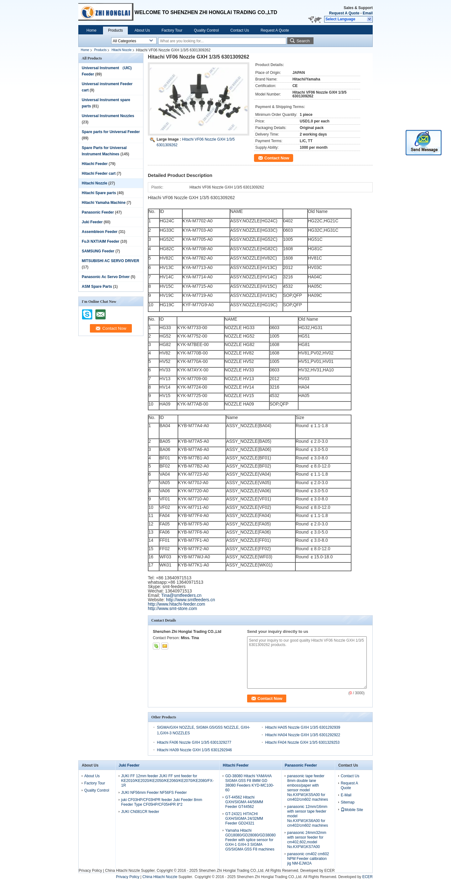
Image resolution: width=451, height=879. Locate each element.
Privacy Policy (90, 870)
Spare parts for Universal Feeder (111, 132)
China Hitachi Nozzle (122, 870)
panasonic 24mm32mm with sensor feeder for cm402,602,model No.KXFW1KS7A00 (306, 839)
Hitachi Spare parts (99, 193)
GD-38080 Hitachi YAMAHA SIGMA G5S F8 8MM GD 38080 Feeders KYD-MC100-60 (249, 783)
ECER (329, 870)
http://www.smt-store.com (172, 608)
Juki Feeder (92, 222)
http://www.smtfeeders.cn (190, 599)
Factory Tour (172, 30)
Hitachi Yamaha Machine (104, 202)
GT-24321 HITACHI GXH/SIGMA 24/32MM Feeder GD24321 (244, 818)
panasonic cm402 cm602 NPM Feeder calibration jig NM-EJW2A (308, 859)
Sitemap (348, 802)
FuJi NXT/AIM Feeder (100, 241)
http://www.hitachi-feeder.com (176, 604)
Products (115, 30)
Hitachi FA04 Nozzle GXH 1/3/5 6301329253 (302, 742)
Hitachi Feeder (95, 164)
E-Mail (346, 795)
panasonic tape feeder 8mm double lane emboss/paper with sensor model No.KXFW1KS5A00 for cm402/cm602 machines (307, 788)
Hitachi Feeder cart (99, 173)
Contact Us (240, 30)
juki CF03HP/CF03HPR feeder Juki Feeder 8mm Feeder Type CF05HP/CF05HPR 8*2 (161, 802)
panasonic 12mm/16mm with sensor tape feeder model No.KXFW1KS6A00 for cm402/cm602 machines (307, 816)
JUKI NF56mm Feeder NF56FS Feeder (154, 792)
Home (91, 30)
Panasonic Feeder (98, 212)
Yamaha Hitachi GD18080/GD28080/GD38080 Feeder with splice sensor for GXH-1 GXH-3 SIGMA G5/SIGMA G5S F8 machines (250, 839)
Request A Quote (344, 13)
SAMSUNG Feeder (98, 251)
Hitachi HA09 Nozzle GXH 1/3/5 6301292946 (194, 750)
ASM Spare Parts (97, 286)
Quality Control (206, 30)
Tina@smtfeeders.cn (181, 595)
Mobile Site (352, 810)
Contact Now (276, 158)
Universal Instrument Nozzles (108, 116)
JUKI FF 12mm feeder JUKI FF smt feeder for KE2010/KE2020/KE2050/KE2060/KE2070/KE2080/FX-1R (167, 781)
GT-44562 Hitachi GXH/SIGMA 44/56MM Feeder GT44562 (244, 802)
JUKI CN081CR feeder (140, 811)
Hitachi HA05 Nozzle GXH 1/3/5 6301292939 (302, 727)
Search (303, 41)
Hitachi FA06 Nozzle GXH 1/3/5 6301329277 (194, 742)
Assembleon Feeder (99, 232)
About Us (142, 30)
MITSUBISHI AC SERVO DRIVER (110, 261)
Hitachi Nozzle (121, 50)
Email (368, 13)
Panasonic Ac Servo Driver (106, 277)
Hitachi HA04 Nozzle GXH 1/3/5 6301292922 (302, 735)
